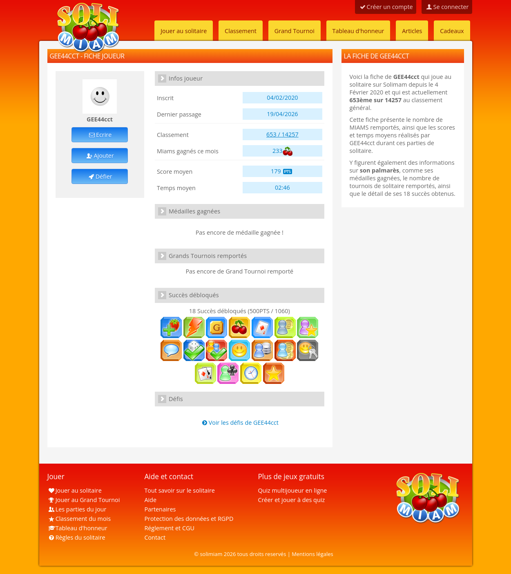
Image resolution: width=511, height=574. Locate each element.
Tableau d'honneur (358, 31)
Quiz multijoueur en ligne (292, 490)
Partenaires (160, 509)
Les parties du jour (77, 509)
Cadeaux (452, 31)
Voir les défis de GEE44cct (240, 422)
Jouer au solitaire (184, 31)
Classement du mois (79, 518)
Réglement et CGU (169, 528)
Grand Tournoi (294, 31)
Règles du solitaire (76, 537)
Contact (154, 537)
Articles (412, 31)
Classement (241, 31)
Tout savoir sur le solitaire (179, 490)
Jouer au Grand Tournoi (83, 500)
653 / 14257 (282, 134)
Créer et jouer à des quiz (291, 500)
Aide (150, 500)
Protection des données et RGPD (188, 518)
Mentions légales (312, 554)
